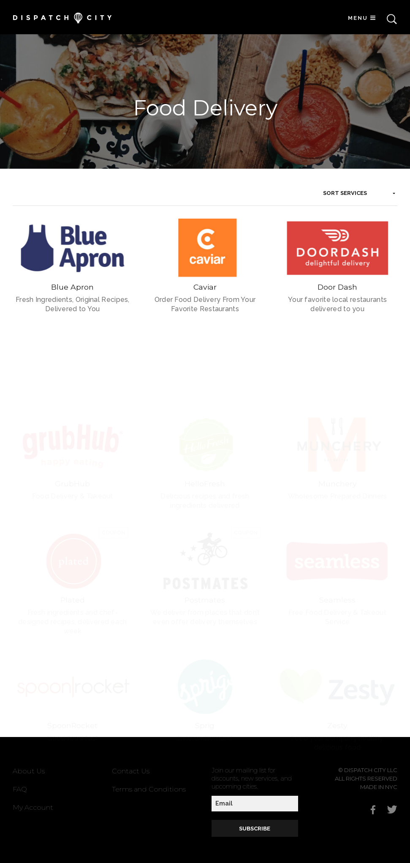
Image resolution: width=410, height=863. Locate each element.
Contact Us (130, 771)
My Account (33, 807)
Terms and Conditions (149, 789)
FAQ (20, 789)
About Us (29, 771)
